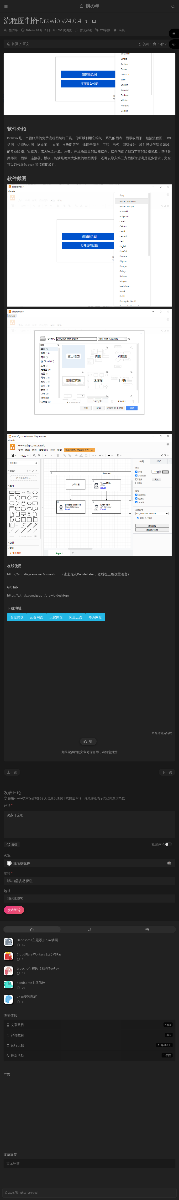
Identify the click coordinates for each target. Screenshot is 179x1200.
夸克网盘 (95, 617)
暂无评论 (86, 30)
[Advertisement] (89, 672)
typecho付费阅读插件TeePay (38, 968)
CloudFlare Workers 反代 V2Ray (39, 954)
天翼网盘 (56, 617)
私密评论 (158, 844)
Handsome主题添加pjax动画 (37, 940)
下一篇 (167, 772)
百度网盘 (17, 617)
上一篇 (12, 772)
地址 (7, 891)
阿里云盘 (75, 617)
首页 (12, 44)
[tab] (32, 929)
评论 (8, 805)
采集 (122, 30)
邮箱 (8, 873)
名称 (8, 855)
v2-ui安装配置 (27, 997)
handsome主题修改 (31, 982)
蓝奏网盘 (36, 617)
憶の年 (13, 30)
